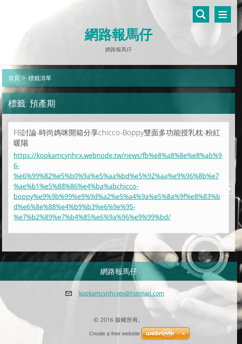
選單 (222, 14)
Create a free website (114, 333)
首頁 (14, 78)
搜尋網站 (201, 14)
